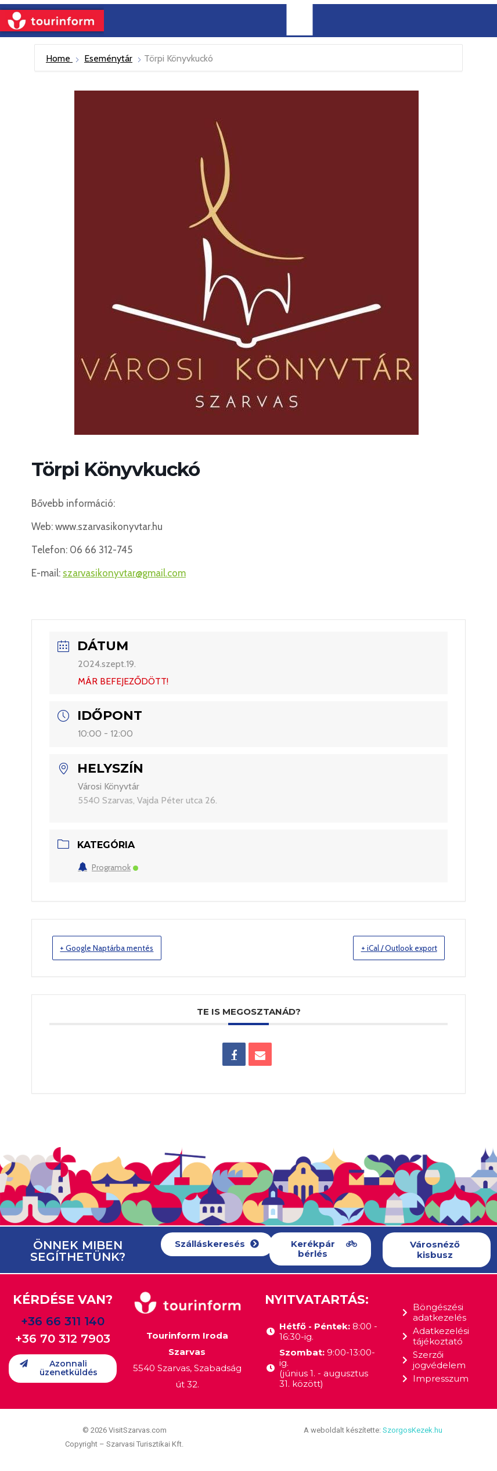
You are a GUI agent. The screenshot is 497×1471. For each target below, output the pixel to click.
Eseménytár (108, 58)
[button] (217, 1245)
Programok (108, 867)
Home (59, 58)
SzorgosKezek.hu (412, 1430)
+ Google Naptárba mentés (120, 948)
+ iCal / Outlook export (386, 948)
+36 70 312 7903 (62, 1339)
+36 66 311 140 (63, 1322)
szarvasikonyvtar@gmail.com (124, 573)
